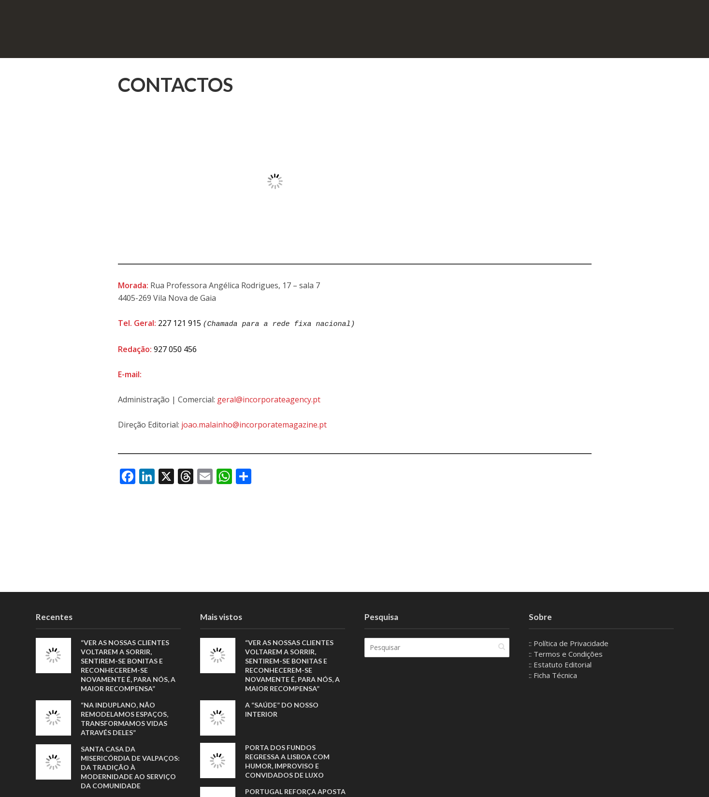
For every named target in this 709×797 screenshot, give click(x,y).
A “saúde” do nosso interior (281, 709)
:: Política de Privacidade (568, 643)
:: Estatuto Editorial (560, 664)
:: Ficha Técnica (553, 675)
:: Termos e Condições (566, 654)
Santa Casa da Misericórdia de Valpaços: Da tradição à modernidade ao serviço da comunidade (130, 767)
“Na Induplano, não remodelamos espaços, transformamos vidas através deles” (124, 719)
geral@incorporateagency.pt (268, 398)
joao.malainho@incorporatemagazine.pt (254, 423)
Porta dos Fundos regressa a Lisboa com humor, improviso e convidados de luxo (287, 761)
